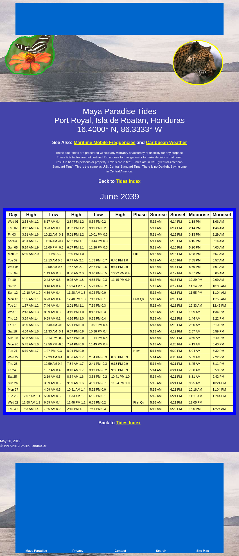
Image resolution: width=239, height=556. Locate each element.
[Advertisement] (119, 19)
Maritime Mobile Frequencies (105, 142)
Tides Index (128, 181)
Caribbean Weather (166, 142)
